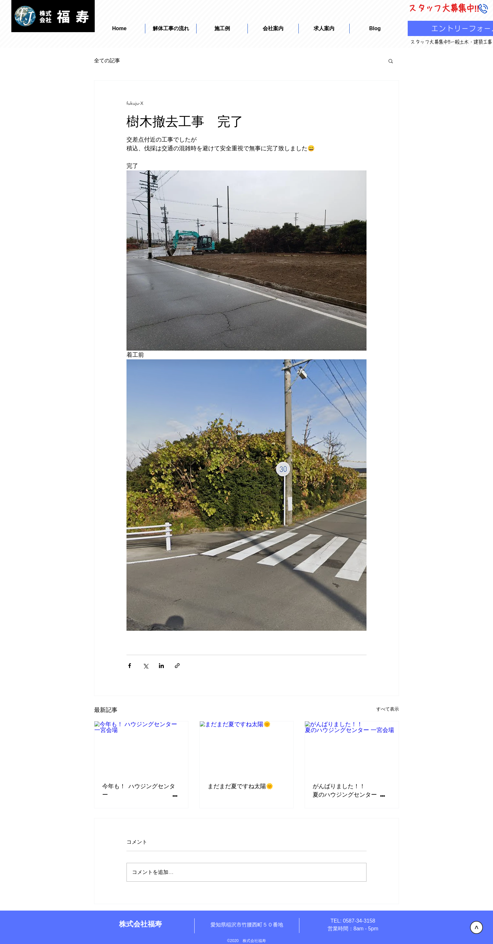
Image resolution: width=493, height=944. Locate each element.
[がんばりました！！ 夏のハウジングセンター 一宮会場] (352, 747)
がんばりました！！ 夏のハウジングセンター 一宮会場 (352, 790)
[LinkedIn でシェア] (161, 666)
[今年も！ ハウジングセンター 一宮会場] (141, 747)
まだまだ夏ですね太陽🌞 (240, 786)
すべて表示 (387, 709)
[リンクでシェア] (177, 666)
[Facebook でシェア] (129, 666)
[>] (476, 927)
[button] (391, 60)
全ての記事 (107, 60)
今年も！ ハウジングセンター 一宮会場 (141, 790)
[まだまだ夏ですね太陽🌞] (247, 747)
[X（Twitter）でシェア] (145, 666)
